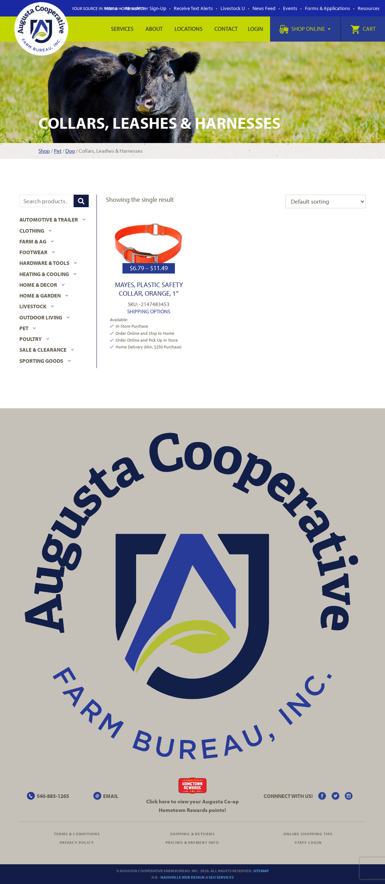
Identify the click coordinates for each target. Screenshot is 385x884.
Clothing (31, 230)
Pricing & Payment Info (192, 842)
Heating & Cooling (44, 274)
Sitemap (261, 870)
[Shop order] (326, 201)
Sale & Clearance (42, 349)
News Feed (263, 8)
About (154, 28)
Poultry (30, 339)
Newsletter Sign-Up (145, 8)
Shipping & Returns (192, 833)
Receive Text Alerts (193, 8)
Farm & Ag (32, 241)
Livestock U (233, 8)
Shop (44, 150)
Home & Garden (40, 295)
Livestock (32, 306)
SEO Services (221, 877)
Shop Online (304, 28)
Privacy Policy (77, 842)
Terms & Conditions (77, 833)
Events (290, 8)
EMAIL (111, 796)
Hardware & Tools (44, 263)
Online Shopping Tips (308, 833)
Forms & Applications (327, 8)
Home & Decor (38, 284)
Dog (70, 150)
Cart (363, 28)
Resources (369, 8)
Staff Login (308, 842)
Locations (189, 28)
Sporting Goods (41, 360)
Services (122, 28)
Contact (226, 28)
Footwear (33, 252)
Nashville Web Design (183, 877)
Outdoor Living (40, 317)
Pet (57, 150)
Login (255, 28)
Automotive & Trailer (48, 219)
